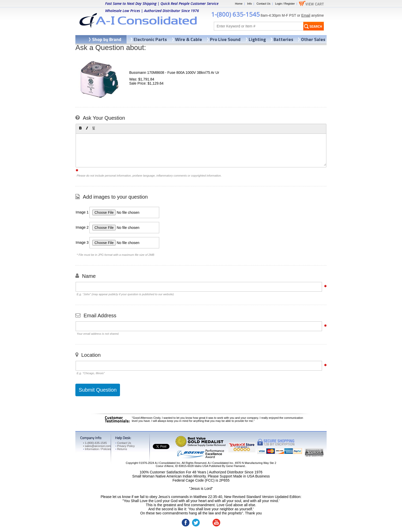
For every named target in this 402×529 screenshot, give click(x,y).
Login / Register (285, 3)
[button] (80, 128)
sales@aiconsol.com (98, 445)
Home (238, 3)
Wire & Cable (188, 39)
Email (305, 15)
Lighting (257, 39)
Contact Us (263, 3)
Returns (121, 449)
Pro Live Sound (225, 39)
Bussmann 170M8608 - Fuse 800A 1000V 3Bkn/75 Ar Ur (174, 72)
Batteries (283, 39)
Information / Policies (97, 449)
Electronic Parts (150, 39)
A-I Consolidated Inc (167, 462)
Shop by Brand (106, 39)
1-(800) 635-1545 (235, 14)
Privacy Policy (125, 445)
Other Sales (313, 39)
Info (249, 3)
